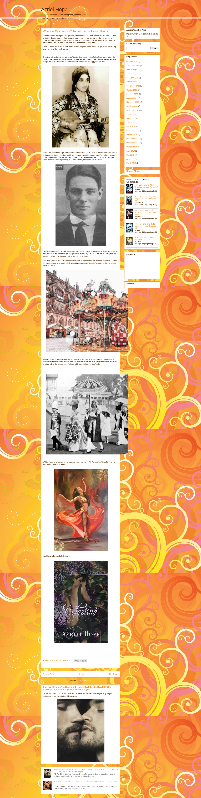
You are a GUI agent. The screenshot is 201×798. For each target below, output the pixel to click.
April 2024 (130, 74)
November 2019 (132, 143)
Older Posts (113, 674)
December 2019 (132, 139)
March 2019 (131, 163)
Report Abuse (133, 171)
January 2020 (131, 135)
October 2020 (131, 106)
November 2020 (132, 102)
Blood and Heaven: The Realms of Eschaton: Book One (146, 212)
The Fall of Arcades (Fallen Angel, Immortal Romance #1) (145, 199)
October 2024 (131, 61)
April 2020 (130, 122)
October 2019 (131, 147)
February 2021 (132, 94)
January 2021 (131, 98)
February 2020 (132, 131)
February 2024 (132, 78)
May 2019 (130, 155)
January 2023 (131, 82)
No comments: (65, 660)
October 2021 (131, 90)
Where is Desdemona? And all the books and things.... (77, 31)
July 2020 (130, 118)
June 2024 (130, 70)
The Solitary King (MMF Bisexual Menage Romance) (146, 186)
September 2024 (133, 66)
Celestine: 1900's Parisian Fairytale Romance (145, 239)
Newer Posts (48, 674)
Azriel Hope (54, 9)
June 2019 (130, 151)
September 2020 (133, 110)
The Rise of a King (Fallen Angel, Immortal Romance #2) (145, 226)
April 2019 (130, 159)
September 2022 (133, 86)
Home (81, 674)
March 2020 (131, 127)
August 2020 (131, 114)
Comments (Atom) (85, 681)
